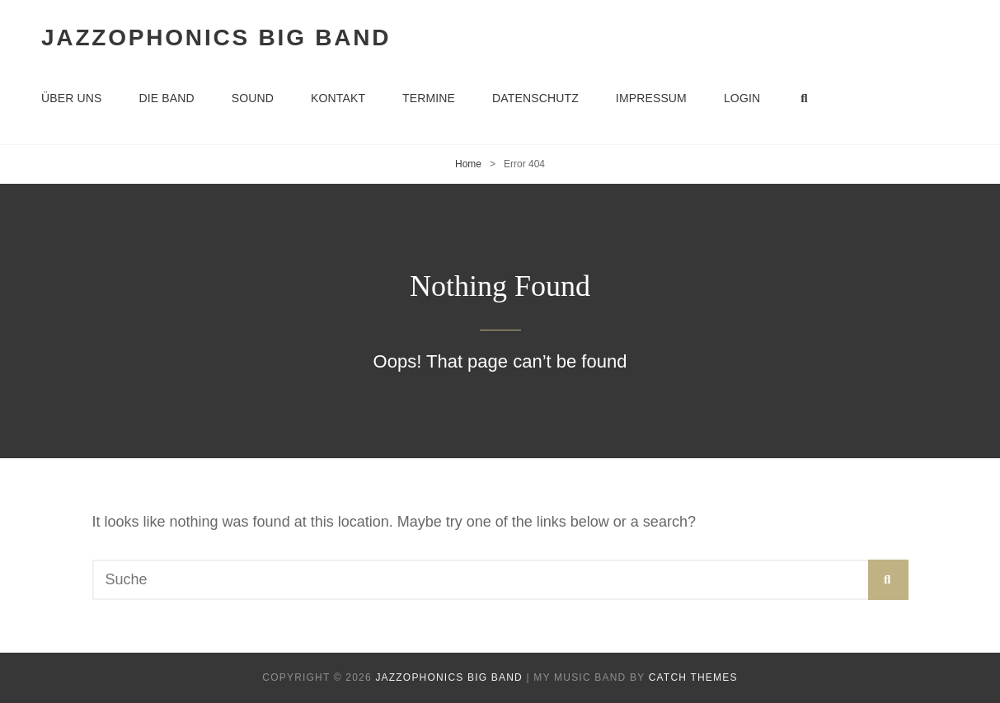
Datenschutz (535, 98)
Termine (428, 98)
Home (468, 164)
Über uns (71, 98)
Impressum (651, 98)
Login (742, 98)
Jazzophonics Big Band (216, 37)
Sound (253, 98)
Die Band (166, 98)
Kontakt (338, 98)
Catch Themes (693, 677)
